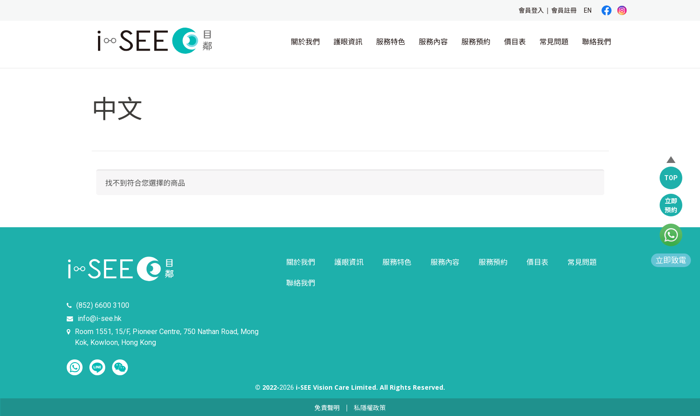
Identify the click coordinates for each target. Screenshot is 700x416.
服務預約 (475, 42)
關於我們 (305, 42)
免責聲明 (327, 408)
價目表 (515, 42)
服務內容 (433, 42)
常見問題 (553, 42)
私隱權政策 (370, 408)
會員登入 (531, 10)
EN (588, 10)
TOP (671, 178)
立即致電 (671, 260)
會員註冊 (564, 10)
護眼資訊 (347, 42)
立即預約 (671, 205)
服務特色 (390, 42)
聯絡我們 (596, 42)
